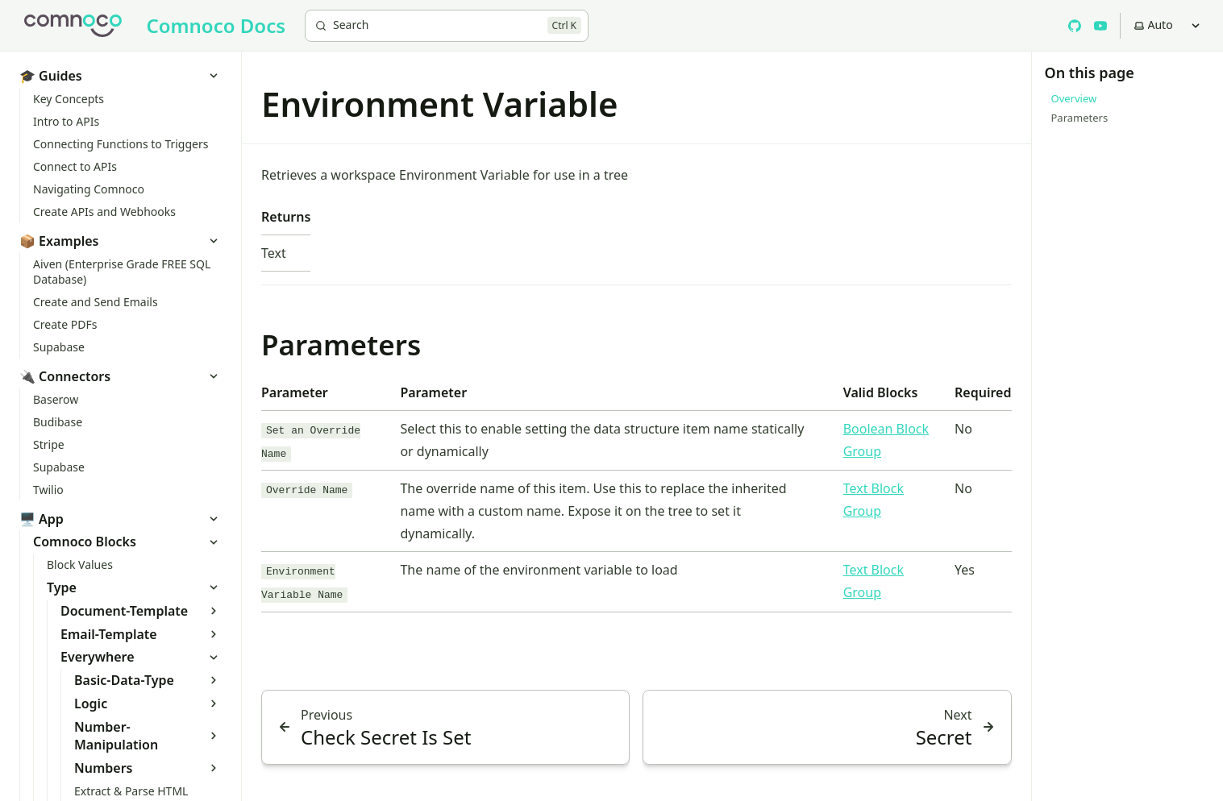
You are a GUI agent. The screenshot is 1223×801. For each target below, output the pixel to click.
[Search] (447, 26)
